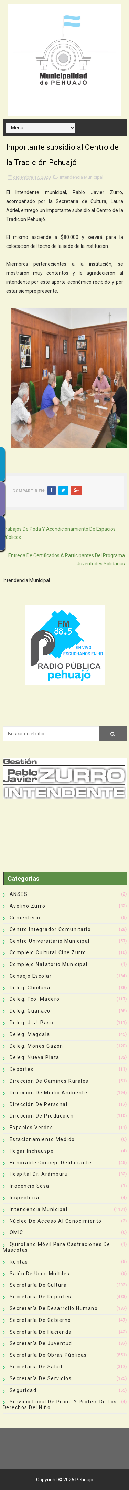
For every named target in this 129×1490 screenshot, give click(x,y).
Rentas (19, 1262)
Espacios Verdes (31, 1127)
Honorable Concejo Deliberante (51, 1162)
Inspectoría (25, 1197)
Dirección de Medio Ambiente (49, 1092)
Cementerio (25, 917)
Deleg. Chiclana (30, 987)
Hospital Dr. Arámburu (39, 1174)
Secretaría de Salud (36, 1367)
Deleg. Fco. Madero (35, 999)
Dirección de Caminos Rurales (49, 1081)
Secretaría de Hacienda (41, 1332)
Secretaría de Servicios (41, 1378)
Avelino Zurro (28, 906)
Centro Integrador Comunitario (50, 929)
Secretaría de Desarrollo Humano (54, 1308)
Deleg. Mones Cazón (36, 1046)
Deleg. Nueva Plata (35, 1057)
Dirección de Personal (39, 1104)
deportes (22, 1069)
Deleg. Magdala (30, 1034)
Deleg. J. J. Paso (32, 1022)
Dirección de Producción (42, 1116)
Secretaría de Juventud (41, 1343)
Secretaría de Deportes (41, 1296)
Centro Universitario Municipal (50, 941)
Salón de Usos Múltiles (40, 1273)
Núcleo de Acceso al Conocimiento (56, 1221)
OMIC (16, 1232)
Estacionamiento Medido (42, 1139)
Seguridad (23, 1390)
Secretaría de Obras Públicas (48, 1355)
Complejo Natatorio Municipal (49, 964)
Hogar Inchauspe (32, 1151)
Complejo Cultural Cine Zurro (48, 952)
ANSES (19, 894)
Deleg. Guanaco (30, 1011)
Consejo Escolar (31, 976)
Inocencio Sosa (30, 1186)
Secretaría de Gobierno (40, 1320)
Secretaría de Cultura (38, 1285)
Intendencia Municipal (81, 177)
